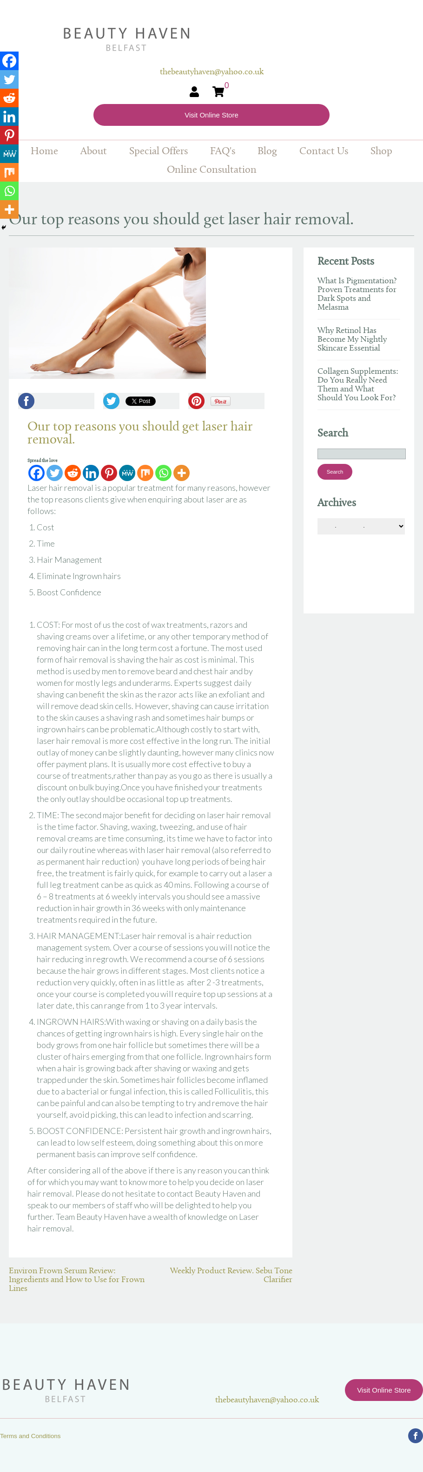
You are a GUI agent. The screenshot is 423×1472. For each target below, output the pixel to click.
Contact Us (323, 151)
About (93, 151)
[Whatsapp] (163, 473)
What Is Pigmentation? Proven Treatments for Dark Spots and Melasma (357, 294)
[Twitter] (54, 473)
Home (44, 151)
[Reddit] (73, 473)
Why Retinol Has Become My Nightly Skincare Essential (352, 339)
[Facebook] (36, 473)
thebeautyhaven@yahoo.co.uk (267, 1400)
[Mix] (145, 473)
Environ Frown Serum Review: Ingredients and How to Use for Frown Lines (77, 1280)
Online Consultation (212, 170)
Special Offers (158, 151)
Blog (267, 151)
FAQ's (222, 151)
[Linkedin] (91, 473)
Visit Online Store (211, 115)
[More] (181, 473)
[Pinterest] (109, 473)
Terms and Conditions (30, 1436)
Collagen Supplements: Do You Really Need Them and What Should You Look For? (357, 385)
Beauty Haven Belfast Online (212, 39)
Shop (381, 151)
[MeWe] (127, 473)
